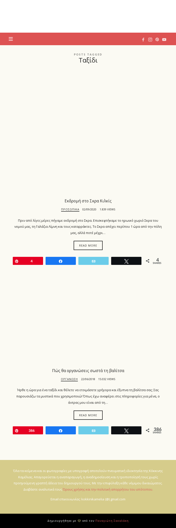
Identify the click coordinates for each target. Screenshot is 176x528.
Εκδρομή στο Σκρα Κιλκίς (88, 201)
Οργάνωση (69, 379)
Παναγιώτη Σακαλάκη (112, 520)
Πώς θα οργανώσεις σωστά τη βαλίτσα (88, 370)
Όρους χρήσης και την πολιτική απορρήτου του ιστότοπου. (108, 489)
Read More (88, 245)
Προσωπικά (70, 209)
